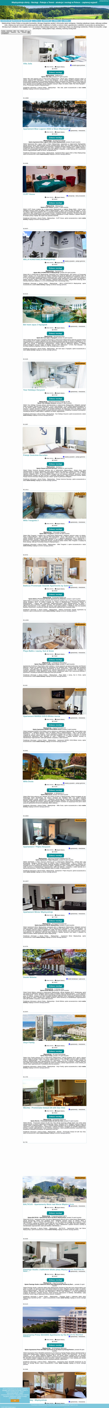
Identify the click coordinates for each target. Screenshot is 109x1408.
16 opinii (73, 1223)
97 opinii (71, 1126)
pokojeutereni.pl (103, 1)
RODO (19, 1398)
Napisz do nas (74, 1405)
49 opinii (72, 147)
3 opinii (69, 735)
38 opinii (62, 539)
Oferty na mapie (17, 20)
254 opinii (67, 278)
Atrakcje (56, 20)
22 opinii (66, 930)
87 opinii (64, 408)
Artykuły (66, 20)
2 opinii (73, 604)
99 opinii (81, 1355)
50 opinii (61, 996)
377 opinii (60, 82)
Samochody (46, 20)
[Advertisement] (54, 1161)
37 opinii (67, 669)
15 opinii (65, 343)
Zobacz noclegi (55, 78)
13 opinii (82, 1290)
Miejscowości (26, 20)
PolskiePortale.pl (11, 1407)
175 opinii (60, 1061)
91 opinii (65, 474)
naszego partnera (44, 94)
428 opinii (60, 800)
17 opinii (60, 212)
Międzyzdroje (80, 37)
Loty (36, 20)
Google (5, 1390)
